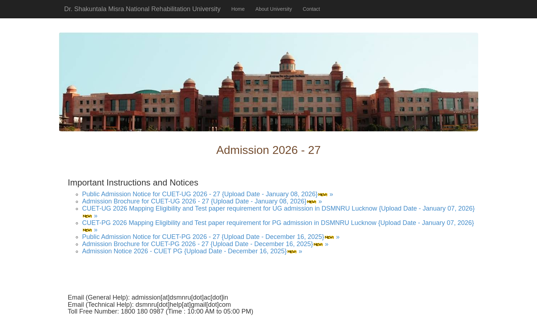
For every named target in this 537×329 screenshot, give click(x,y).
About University (274, 9)
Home (237, 9)
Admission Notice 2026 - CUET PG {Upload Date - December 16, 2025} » (192, 251)
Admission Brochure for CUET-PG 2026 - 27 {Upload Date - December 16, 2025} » (205, 244)
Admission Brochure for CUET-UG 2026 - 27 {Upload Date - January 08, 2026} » (202, 201)
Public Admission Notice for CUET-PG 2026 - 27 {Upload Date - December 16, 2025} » (210, 236)
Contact (311, 9)
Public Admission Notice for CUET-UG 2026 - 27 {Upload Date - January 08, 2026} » (207, 194)
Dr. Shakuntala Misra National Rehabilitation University (142, 9)
